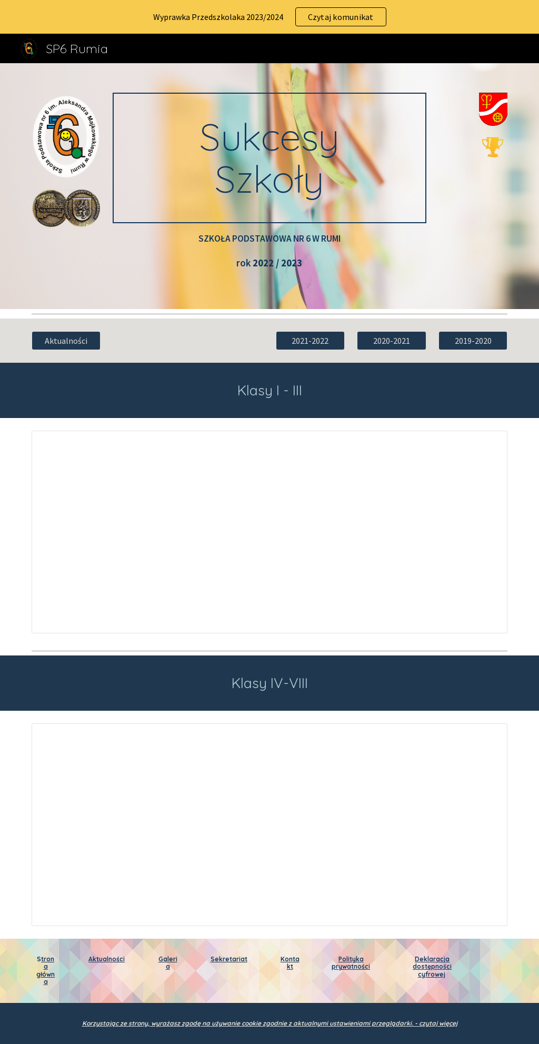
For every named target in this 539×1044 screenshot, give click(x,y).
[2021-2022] (310, 340)
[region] (269, 17)
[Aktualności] (66, 340)
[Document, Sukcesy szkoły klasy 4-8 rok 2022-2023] (270, 824)
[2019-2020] (473, 340)
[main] (269, 158)
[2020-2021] (391, 340)
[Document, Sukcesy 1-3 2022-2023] (270, 532)
